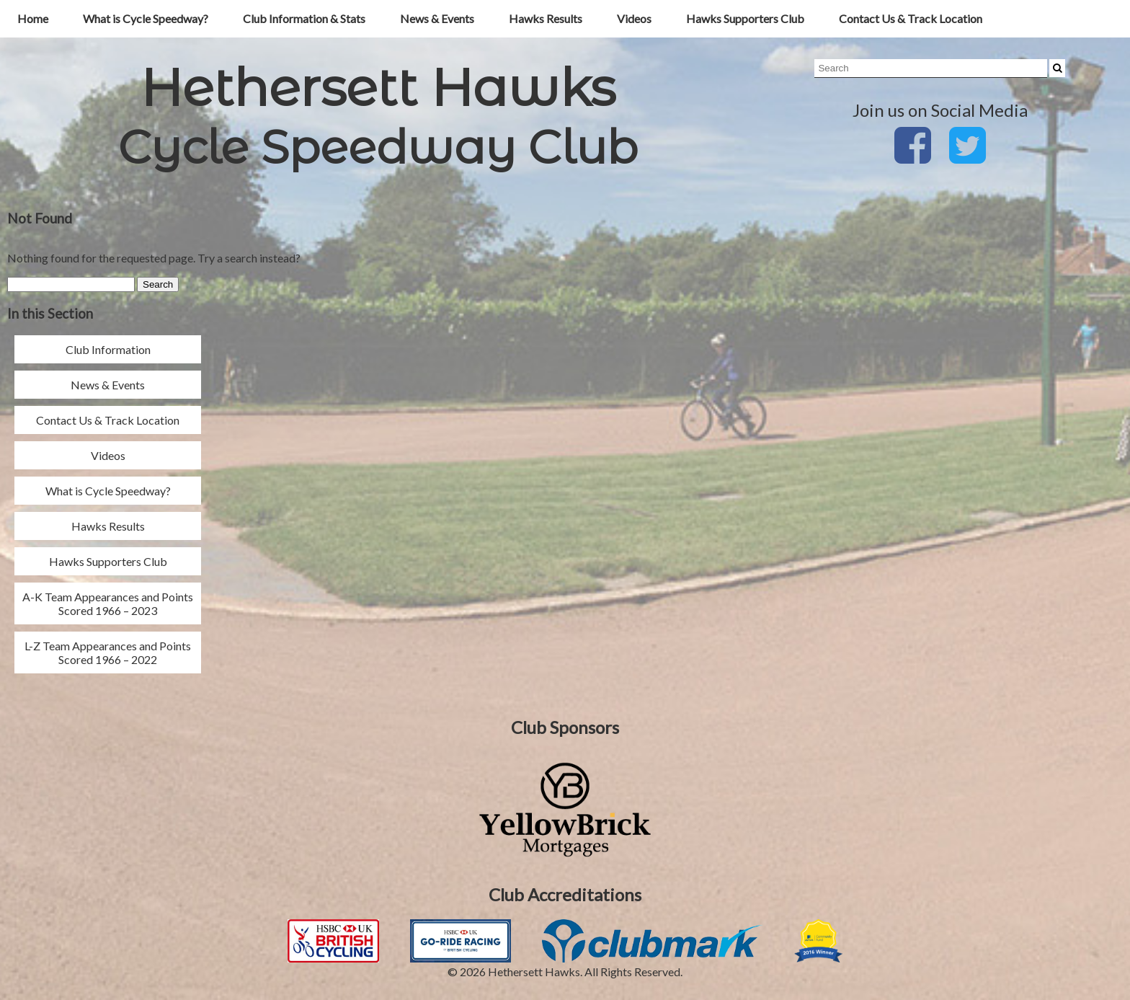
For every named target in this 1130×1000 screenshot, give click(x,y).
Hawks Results (545, 18)
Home (32, 18)
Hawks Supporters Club (745, 18)
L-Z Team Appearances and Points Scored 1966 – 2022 (108, 652)
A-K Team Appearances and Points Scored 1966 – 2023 (107, 603)
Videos (634, 18)
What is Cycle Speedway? (145, 18)
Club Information (108, 349)
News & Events (437, 18)
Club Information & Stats (304, 18)
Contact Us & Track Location (910, 18)
